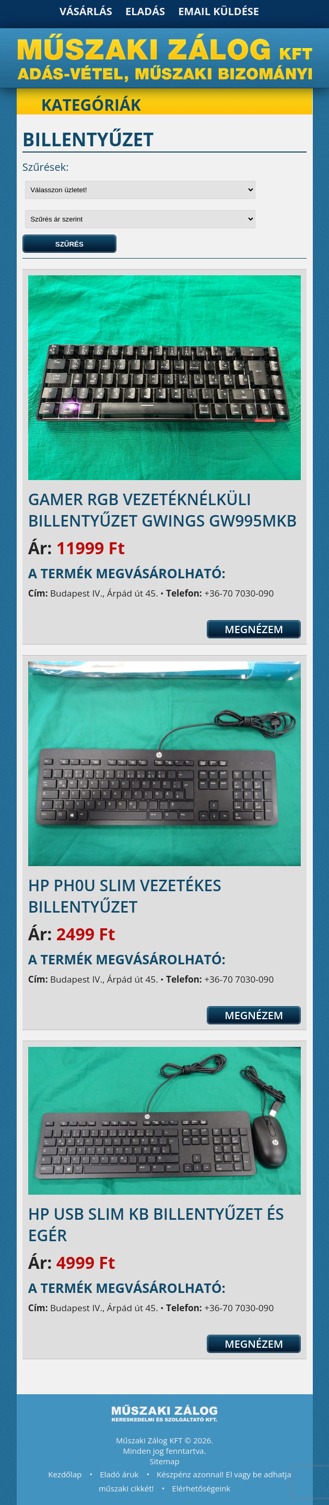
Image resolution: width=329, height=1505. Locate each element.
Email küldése (218, 11)
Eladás (145, 11)
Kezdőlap (64, 1474)
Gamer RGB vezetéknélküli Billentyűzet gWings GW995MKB (162, 509)
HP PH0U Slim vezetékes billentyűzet (124, 895)
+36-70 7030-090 (239, 593)
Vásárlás (86, 11)
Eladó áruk (119, 1474)
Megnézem (254, 629)
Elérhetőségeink (201, 1488)
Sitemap (164, 1461)
